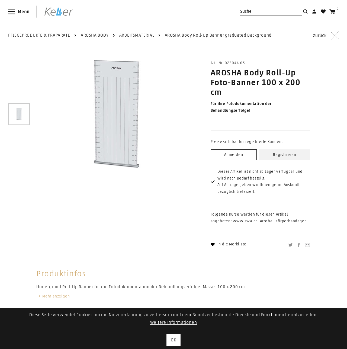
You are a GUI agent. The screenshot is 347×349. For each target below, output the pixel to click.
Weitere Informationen (173, 322)
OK (173, 340)
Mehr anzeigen (54, 296)
